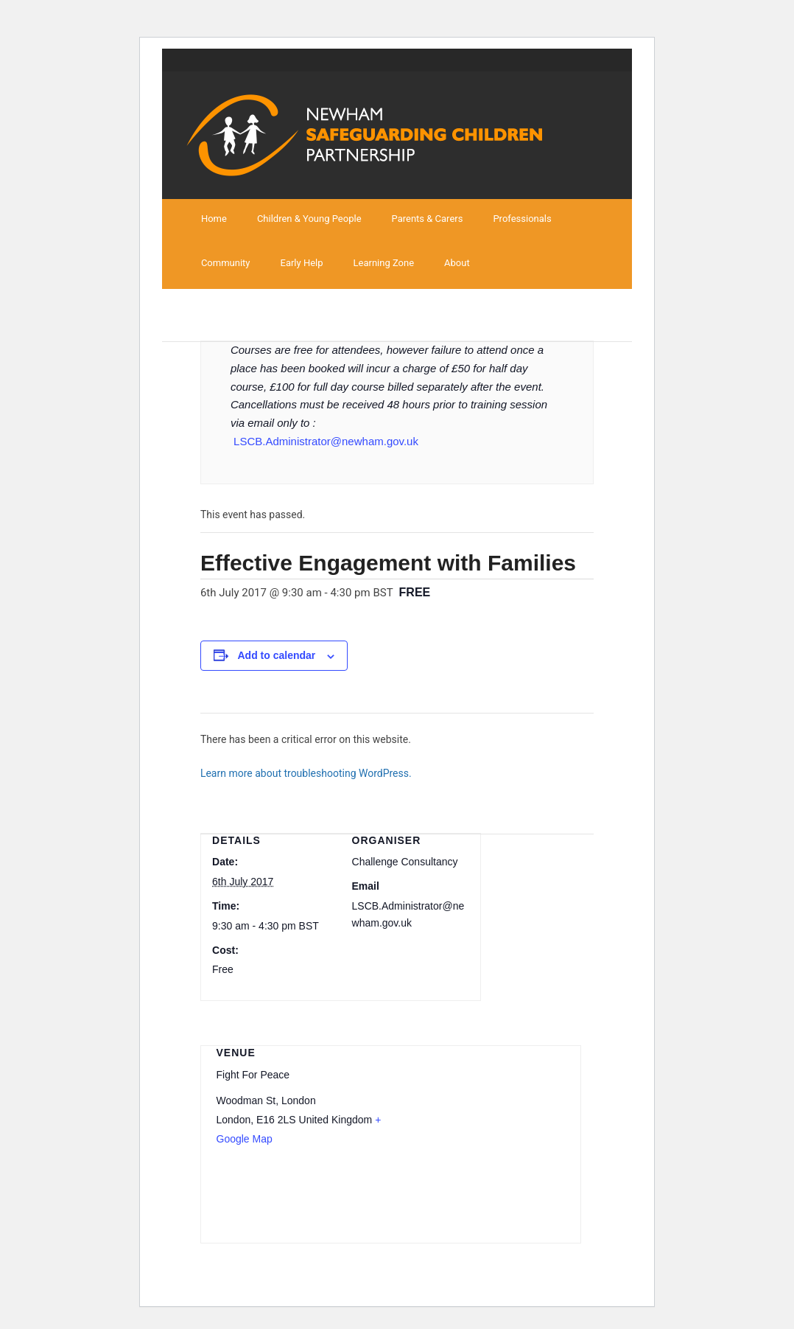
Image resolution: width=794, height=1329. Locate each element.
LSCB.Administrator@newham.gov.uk (325, 441)
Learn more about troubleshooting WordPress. (306, 773)
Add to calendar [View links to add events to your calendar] (277, 655)
